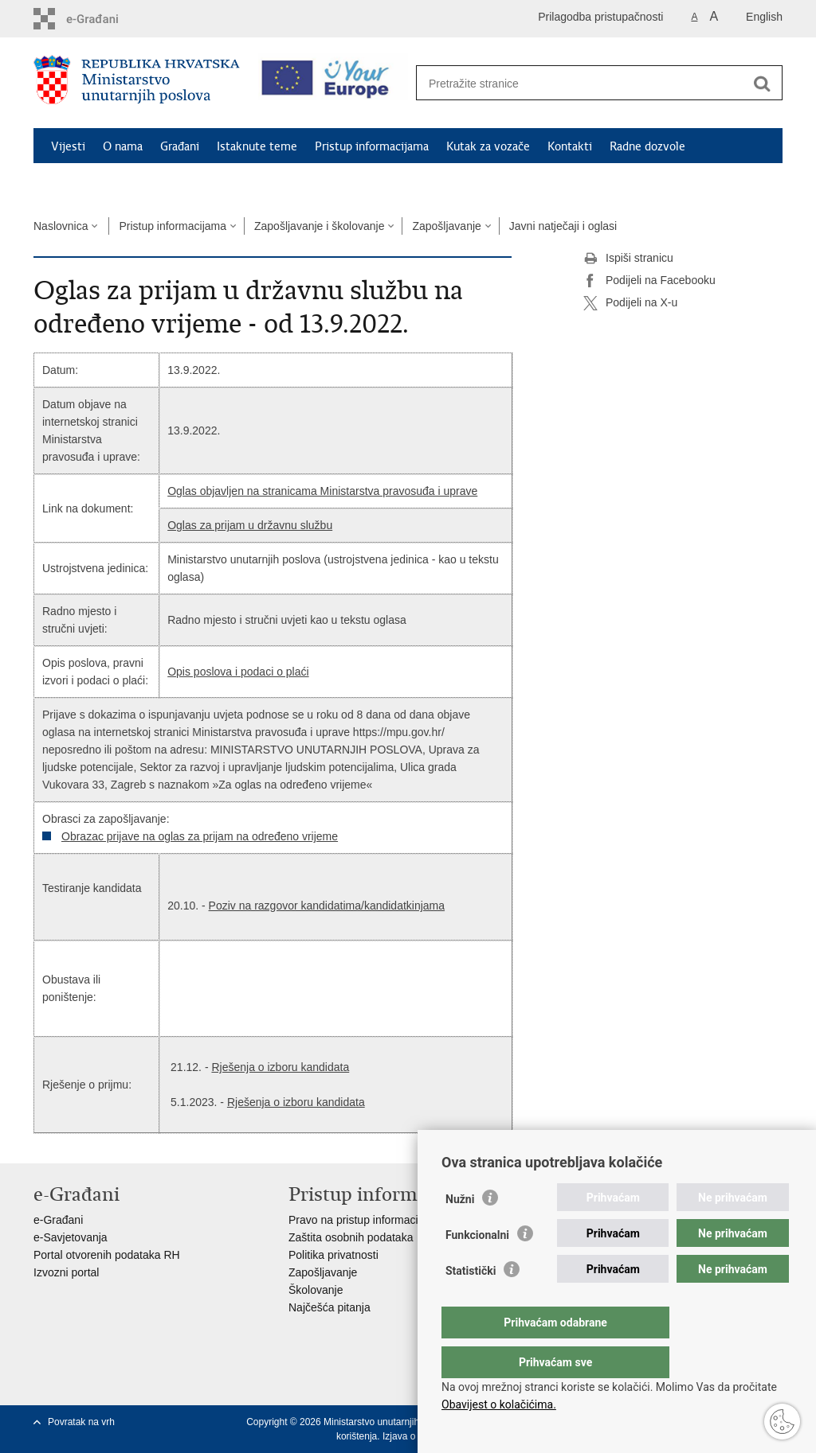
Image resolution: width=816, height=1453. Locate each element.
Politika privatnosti (333, 1254)
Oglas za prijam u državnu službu (249, 525)
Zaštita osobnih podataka (350, 1237)
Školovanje (315, 1290)
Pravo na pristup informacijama (365, 1219)
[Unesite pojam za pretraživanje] (582, 83)
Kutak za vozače (488, 146)
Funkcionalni (477, 1266)
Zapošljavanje (446, 226)
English (764, 16)
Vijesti (68, 146)
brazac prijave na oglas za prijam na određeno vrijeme (204, 836)
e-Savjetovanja (70, 1237)
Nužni (459, 1231)
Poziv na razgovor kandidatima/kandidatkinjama (327, 905)
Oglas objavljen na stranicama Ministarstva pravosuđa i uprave (322, 491)
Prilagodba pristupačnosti (600, 16)
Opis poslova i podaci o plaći (237, 671)
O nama (123, 146)
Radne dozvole (647, 146)
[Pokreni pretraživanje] (761, 83)
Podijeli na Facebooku (649, 281)
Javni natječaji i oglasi (563, 226)
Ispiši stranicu (628, 258)
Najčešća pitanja (329, 1307)
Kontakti (569, 146)
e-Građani (58, 1219)
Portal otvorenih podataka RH (106, 1254)
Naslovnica (60, 226)
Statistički (470, 1302)
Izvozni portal (66, 1272)
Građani (179, 146)
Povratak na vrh (81, 1422)
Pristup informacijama (372, 146)
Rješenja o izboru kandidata (280, 1067)
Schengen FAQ (89, 183)
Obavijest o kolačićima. (498, 1404)
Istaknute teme (257, 146)
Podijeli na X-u (630, 303)
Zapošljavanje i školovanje (319, 226)
